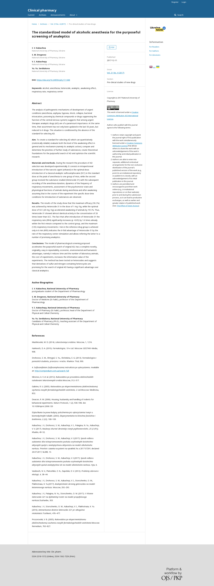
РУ (154, 67)
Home (34, 24)
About (73, 15)
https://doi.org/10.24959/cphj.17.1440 (53, 80)
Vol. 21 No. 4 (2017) (58, 24)
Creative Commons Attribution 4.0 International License (122, 115)
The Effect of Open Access (128, 206)
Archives (42, 15)
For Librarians (154, 55)
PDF (112, 47)
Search (180, 15)
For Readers (154, 47)
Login (184, 2)
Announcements (58, 15)
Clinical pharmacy (42, 10)
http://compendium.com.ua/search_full (52, 370)
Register (175, 2)
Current (31, 15)
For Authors (154, 51)
